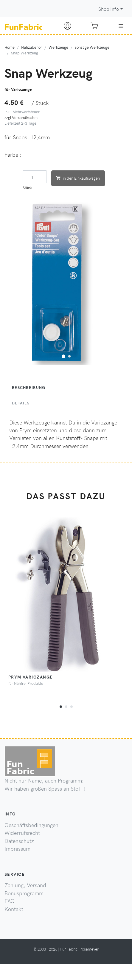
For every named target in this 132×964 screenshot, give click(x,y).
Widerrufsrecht (22, 832)
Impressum (17, 848)
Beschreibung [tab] (28, 387)
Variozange (104, 422)
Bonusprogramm (24, 893)
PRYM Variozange (30, 677)
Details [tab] (20, 403)
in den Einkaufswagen (78, 178)
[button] (63, 355)
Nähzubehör (31, 47)
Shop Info (108, 9)
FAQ (9, 901)
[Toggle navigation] (121, 26)
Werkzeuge (58, 47)
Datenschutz (19, 840)
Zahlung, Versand (25, 885)
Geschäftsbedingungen (31, 825)
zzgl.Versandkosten (21, 117)
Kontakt (13, 909)
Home (9, 47)
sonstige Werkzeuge (92, 47)
